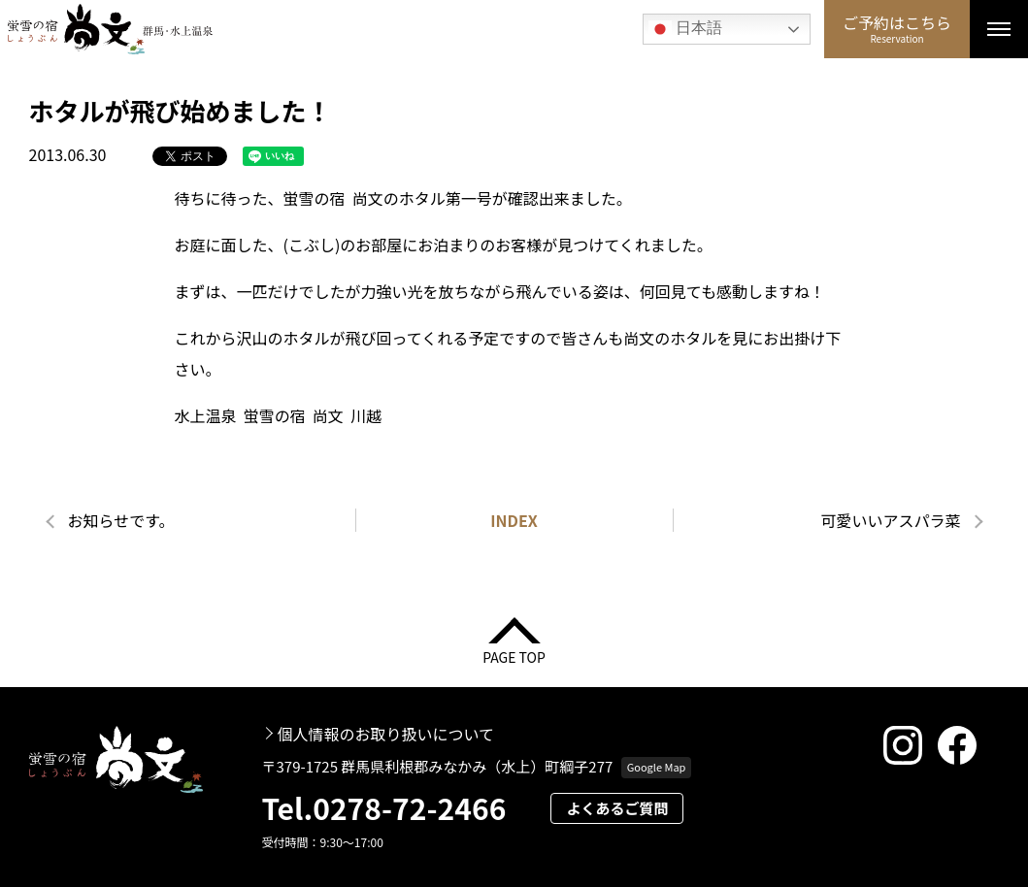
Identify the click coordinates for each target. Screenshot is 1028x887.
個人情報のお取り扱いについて (386, 733)
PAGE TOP (514, 655)
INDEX (514, 520)
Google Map (656, 766)
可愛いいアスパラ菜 (890, 520)
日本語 (685, 29)
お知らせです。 (121, 520)
